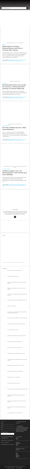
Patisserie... (18, 449)
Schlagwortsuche (5, 432)
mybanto (2, 425)
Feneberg (7, 185)
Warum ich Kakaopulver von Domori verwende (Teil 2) (14, 412)
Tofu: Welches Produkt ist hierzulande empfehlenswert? (14, 341)
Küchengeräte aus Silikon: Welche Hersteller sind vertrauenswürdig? (16, 335)
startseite (5, 466)
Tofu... (17, 445)
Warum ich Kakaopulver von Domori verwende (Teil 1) (14, 270)
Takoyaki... (18, 442)
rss (24, 466)
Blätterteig (19, 139)
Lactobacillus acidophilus (18, 185)
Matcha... (17, 438)
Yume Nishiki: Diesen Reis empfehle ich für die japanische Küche (16, 323)
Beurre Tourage (12, 139)
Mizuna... (17, 456)
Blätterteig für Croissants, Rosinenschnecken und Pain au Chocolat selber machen (12, 48)
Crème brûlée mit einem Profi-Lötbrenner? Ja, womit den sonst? (16, 365)
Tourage (17, 60)
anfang (2, 423)
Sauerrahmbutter (11, 60)
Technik (4, 44)
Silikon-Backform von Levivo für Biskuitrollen (13, 377)
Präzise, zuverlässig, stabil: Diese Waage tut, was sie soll (15, 347)
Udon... (17, 444)
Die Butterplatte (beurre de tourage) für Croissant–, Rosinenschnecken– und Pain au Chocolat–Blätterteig (14, 86)
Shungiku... (18, 455)
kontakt (9, 466)
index (22, 466)
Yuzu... (17, 439)
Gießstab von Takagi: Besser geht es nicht (13, 276)
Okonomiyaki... (18, 443)
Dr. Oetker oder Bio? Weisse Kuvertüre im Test (13, 383)
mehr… (7, 429)
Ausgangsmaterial (6, 125)
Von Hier (21, 60)
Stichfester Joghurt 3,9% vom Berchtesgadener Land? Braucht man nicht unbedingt (14, 172)
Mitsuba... (17, 454)
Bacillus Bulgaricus (13, 184)
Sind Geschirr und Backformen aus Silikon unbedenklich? (15, 371)
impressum (12, 466)
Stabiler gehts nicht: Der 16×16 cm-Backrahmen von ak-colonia (16, 353)
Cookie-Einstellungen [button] (19, 467)
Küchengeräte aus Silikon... (20, 448)
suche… (7, 427)
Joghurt (11, 185)
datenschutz (16, 466)
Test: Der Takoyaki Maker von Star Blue (12, 329)
